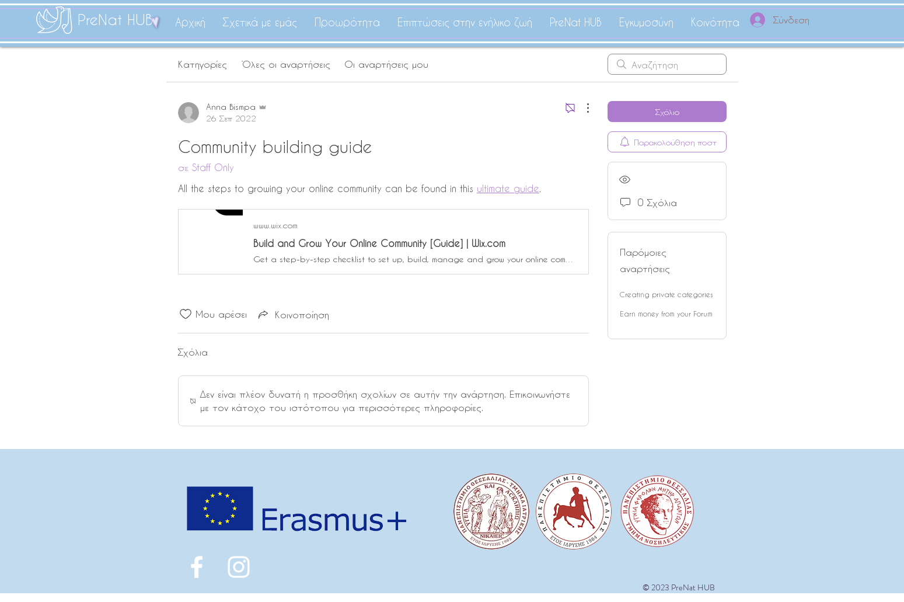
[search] (667, 64)
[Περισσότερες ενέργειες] (582, 108)
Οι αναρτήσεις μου (386, 63)
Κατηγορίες (202, 63)
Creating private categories (666, 294)
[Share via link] (292, 314)
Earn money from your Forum (666, 313)
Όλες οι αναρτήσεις (285, 63)
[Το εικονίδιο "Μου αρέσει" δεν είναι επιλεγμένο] (185, 314)
